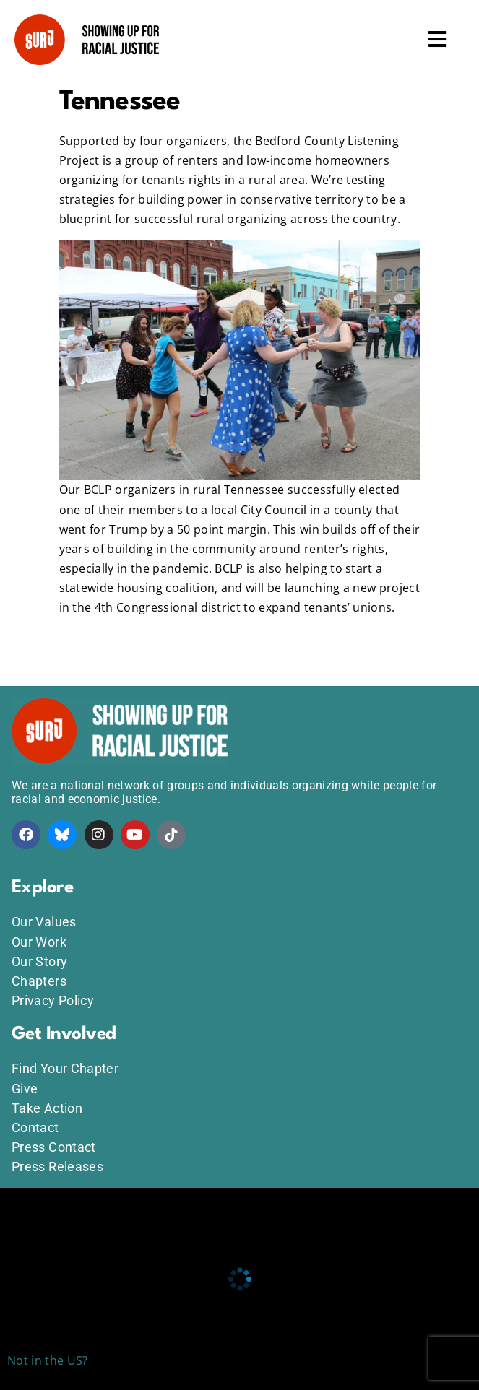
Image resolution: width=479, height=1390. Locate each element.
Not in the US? (47, 1360)
